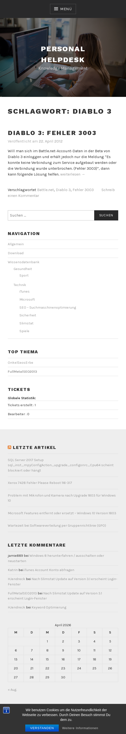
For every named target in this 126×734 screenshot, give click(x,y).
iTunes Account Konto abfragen (49, 570)
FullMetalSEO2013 (22, 593)
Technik (20, 285)
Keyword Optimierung (49, 607)
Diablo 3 (63, 189)
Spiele (24, 331)
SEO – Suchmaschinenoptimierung (47, 307)
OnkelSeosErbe (20, 363)
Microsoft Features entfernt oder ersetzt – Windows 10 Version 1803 (62, 513)
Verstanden (42, 731)
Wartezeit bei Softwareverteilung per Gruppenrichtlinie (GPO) (57, 525)
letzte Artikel (34, 447)
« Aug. (12, 690)
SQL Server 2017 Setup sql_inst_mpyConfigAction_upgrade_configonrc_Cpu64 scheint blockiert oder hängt (61, 465)
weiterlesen (72, 174)
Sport (24, 275)
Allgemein (16, 244)
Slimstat (26, 323)
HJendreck (16, 579)
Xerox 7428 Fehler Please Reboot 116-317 (40, 483)
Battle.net (45, 189)
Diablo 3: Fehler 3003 (52, 132)
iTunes (24, 291)
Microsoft (27, 299)
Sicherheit (27, 315)
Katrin (13, 570)
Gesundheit (23, 269)
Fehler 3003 (83, 189)
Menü (66, 9)
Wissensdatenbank (24, 262)
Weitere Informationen (80, 731)
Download (16, 253)
